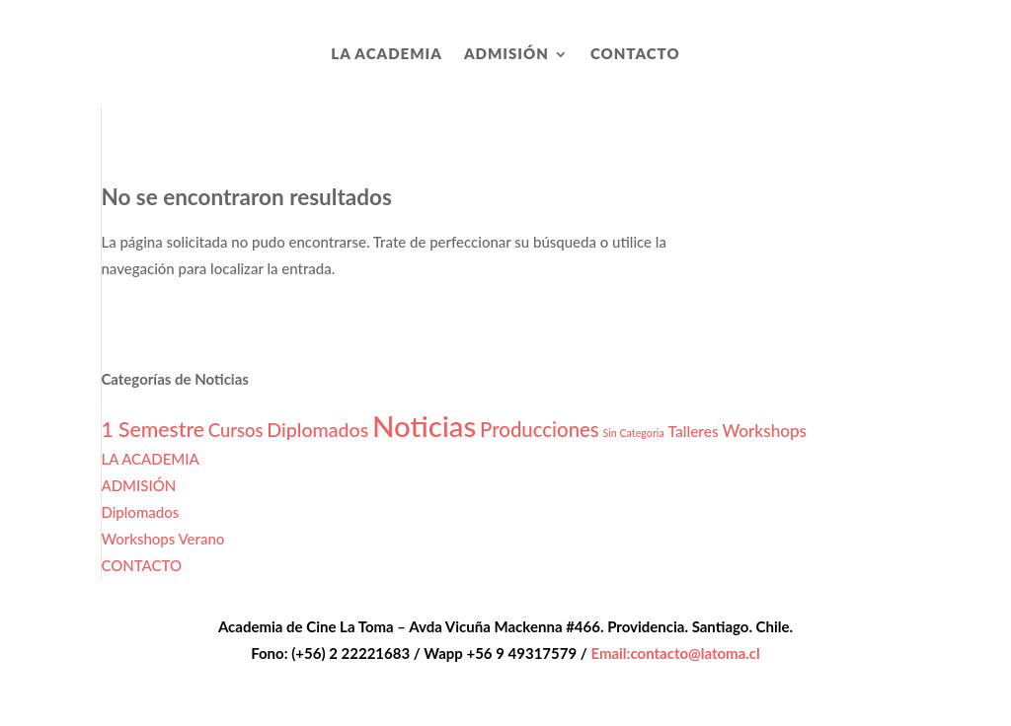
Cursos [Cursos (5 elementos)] (236, 430)
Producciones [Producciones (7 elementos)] (539, 429)
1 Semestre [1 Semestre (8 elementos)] (152, 429)
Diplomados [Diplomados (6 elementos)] (317, 429)
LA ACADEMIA (386, 53)
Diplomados (140, 512)
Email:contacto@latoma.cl (674, 653)
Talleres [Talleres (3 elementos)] (693, 431)
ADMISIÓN (506, 53)
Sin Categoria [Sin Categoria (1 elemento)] (633, 432)
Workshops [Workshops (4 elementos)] (765, 430)
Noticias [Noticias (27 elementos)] (424, 425)
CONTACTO (635, 53)
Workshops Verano (162, 538)
